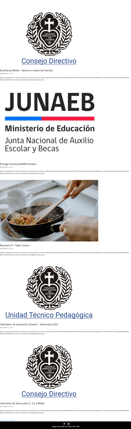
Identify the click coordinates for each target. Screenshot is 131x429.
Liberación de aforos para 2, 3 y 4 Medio (22, 403)
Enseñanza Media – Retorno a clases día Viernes (26, 70)
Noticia (11, 73)
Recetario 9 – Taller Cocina (14, 245)
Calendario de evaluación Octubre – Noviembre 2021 (29, 324)
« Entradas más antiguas (7, 420)
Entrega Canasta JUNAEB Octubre (18, 164)
